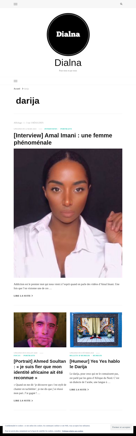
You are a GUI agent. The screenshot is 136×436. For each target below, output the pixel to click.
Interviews (50, 129)
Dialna (68, 62)
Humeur (97, 356)
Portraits (66, 129)
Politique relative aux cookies (72, 431)
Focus (17, 356)
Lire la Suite (23, 296)
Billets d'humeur (80, 356)
